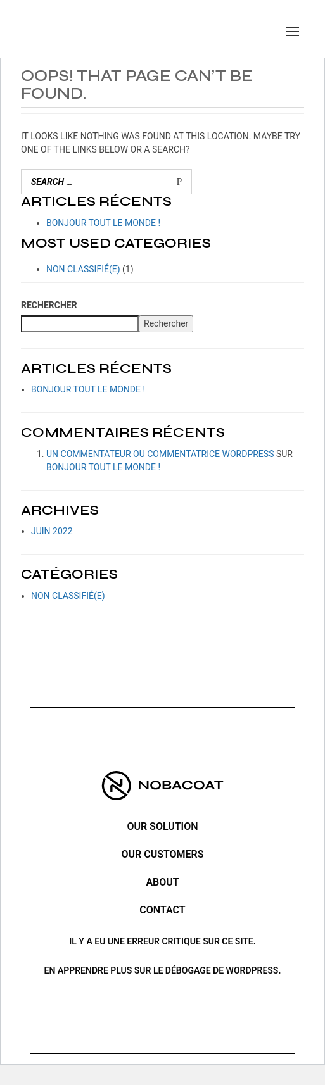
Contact (162, 910)
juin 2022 (52, 531)
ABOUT (162, 882)
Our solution (162, 826)
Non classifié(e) (83, 269)
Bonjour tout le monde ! (103, 223)
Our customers (162, 854)
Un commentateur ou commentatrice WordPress (160, 454)
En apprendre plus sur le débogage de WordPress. (162, 970)
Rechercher (49, 305)
